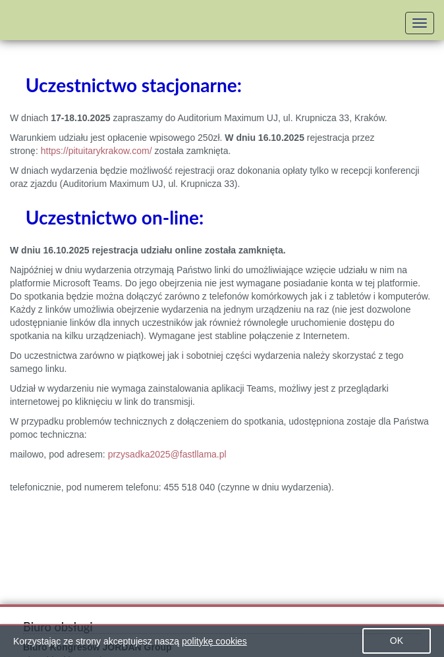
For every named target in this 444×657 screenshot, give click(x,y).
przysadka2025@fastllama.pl (167, 454)
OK (396, 640)
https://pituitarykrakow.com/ (96, 150)
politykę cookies (214, 641)
